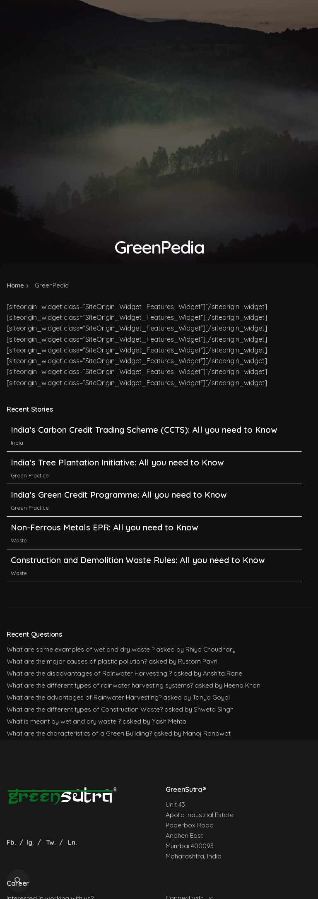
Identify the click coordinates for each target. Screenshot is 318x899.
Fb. (12, 842)
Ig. (30, 842)
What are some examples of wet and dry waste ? (80, 649)
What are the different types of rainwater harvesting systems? (100, 685)
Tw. (51, 842)
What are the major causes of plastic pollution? (77, 661)
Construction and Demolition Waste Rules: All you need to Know (138, 560)
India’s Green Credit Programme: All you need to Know (118, 494)
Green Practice (30, 475)
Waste (19, 540)
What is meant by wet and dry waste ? (64, 721)
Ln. (72, 842)
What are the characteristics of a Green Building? (79, 733)
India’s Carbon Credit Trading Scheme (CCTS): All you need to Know (144, 429)
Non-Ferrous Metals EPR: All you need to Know (104, 527)
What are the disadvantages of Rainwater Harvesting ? (89, 673)
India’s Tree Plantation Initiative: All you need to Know (118, 462)
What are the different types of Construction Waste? (85, 709)
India (17, 442)
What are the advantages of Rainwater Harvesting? (84, 697)
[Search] (18, 880)
